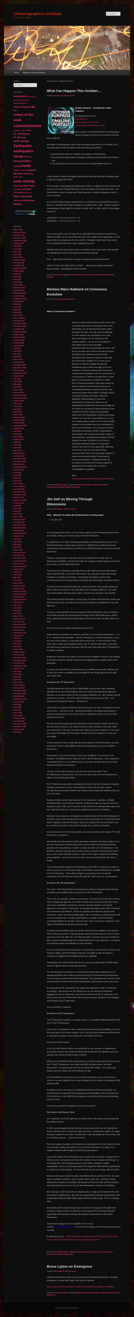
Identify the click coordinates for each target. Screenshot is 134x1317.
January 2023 (18, 321)
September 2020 (20, 373)
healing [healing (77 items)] (17, 166)
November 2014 (19, 528)
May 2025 (17, 252)
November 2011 (19, 627)
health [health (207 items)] (26, 166)
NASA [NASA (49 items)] (15, 177)
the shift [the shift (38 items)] (28, 192)
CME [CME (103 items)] (32, 106)
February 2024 (19, 288)
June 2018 (17, 434)
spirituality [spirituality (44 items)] (17, 189)
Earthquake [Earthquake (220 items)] (22, 146)
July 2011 (17, 638)
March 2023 (18, 315)
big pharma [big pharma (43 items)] (17, 100)
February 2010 (19, 685)
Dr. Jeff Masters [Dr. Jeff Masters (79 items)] (21, 134)
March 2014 (18, 550)
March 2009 (18, 716)
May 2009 (17, 710)
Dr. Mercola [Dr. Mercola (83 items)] (19, 137)
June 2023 (17, 307)
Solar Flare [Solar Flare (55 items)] (18, 186)
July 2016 (17, 473)
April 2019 (17, 412)
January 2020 (18, 392)
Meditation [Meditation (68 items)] (18, 173)
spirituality (76, 487)
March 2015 (18, 517)
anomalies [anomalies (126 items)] (20, 96)
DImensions (51, 1254)
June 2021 (17, 351)
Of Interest (58, 275)
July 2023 (17, 304)
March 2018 (18, 437)
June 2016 (17, 475)
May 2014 (17, 544)
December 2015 (19, 492)
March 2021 (18, 359)
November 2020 (19, 368)
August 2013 (18, 569)
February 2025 (19, 260)
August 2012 (18, 602)
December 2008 (19, 724)
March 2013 (18, 583)
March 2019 (18, 415)
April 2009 (17, 713)
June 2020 (17, 381)
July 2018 (17, 431)
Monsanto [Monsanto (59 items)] (28, 174)
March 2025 (18, 257)
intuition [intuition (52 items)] (16, 170)
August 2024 (18, 271)
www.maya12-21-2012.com (87, 122)
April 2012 (17, 613)
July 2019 (17, 403)
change (79, 275)
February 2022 (19, 337)
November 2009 (19, 693)
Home (16, 73)
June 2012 (17, 608)
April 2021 (17, 357)
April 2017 (17, 448)
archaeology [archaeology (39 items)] (31, 96)
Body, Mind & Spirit (61, 485)
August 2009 (18, 702)
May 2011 (17, 644)
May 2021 (17, 354)
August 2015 (18, 503)
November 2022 (19, 326)
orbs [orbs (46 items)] (20, 177)
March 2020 (18, 390)
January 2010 (18, 688)
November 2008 (19, 726)
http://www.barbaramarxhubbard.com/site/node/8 (93, 479)
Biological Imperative (83, 1293)
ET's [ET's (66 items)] (26, 157)
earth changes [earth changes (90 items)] (21, 141)
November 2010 (19, 660)
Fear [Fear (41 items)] (30, 157)
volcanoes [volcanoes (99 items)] (29, 200)
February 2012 (19, 619)
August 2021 (18, 346)
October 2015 (18, 497)
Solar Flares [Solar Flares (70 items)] (29, 186)
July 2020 (17, 379)
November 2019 (19, 395)
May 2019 (17, 409)
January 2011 (18, 655)
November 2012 (19, 594)
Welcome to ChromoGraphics (34, 73)
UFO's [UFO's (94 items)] (16, 196)
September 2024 (20, 268)
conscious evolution (100, 485)
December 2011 (19, 624)
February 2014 (19, 553)
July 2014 (17, 539)
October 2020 (18, 370)
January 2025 (18, 263)
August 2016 (18, 470)
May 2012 (17, 611)
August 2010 (18, 668)
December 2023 (19, 293)
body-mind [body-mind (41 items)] (17, 103)
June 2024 (17, 277)
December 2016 (19, 459)
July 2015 (17, 506)
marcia (72, 96)
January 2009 (18, 721)
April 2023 (17, 312)
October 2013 (18, 564)
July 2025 (17, 246)
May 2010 (17, 677)
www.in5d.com (81, 119)
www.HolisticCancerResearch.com (90, 125)
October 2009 (18, 696)
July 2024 (17, 274)
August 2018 (18, 428)
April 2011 (17, 646)
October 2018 (18, 423)
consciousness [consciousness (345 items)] (27, 125)
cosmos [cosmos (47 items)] (16, 130)
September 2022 (20, 332)
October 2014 (18, 530)
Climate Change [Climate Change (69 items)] (21, 107)
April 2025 (17, 254)
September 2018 (20, 426)
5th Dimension (95, 1252)
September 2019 (20, 398)
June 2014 (17, 542)
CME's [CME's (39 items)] (15, 110)
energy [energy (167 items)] (18, 156)
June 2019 (17, 406)
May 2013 (17, 577)
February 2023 (19, 318)
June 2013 (17, 575)
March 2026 (18, 230)
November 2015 (19, 495)
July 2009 (17, 704)
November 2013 (19, 561)
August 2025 (18, 243)
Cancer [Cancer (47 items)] (24, 103)
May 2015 (17, 511)
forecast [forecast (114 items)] (18, 161)
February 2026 (19, 232)
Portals (111, 275)
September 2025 (20, 241)
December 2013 (19, 558)
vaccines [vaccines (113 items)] (26, 196)
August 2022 (18, 334)
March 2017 (18, 451)
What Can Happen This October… (74, 91)
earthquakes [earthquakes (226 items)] (23, 151)
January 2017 (18, 456)
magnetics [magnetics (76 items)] (31, 170)
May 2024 (17, 279)
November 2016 (19, 461)
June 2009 (17, 707)
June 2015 (17, 508)
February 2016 (19, 486)
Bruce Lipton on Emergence (69, 1266)
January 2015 (18, 522)
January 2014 (18, 555)
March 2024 (18, 285)
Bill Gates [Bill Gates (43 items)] (25, 100)
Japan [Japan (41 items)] (23, 170)
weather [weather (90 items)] (17, 204)
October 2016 (18, 464)
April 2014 (17, 547)
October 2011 (18, 630)
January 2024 (18, 290)
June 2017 (17, 445)
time (71, 1254)
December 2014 (19, 525)
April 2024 (17, 282)
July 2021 (17, 348)
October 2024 (18, 265)
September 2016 (20, 467)
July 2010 (17, 671)
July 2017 (17, 442)
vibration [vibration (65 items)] (17, 200)
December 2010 (19, 657)
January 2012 (18, 622)
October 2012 (18, 597)
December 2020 (19, 365)
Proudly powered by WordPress (67, 1308)
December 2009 (19, 691)
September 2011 (20, 633)
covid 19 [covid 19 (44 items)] (23, 130)
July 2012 (17, 605)
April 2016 (17, 481)
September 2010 (20, 666)
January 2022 (18, 340)
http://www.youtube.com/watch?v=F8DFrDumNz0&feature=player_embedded (80, 1287)
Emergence (96, 1293)
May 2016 (17, 478)
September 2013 (20, 566)
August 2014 (18, 536)
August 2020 (18, 376)
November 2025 (19, 238)
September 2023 (20, 299)
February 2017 (19, 453)
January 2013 (18, 589)
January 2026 (18, 235)
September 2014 (20, 533)
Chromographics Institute (37, 13)
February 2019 (19, 417)
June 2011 (17, 641)
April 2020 (17, 387)
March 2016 (18, 484)
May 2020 (17, 384)
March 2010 (18, 682)
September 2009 (20, 699)
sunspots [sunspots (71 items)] (26, 189)
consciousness (88, 275)
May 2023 (17, 310)
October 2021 (18, 343)
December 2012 (19, 591)
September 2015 (20, 500)
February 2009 (19, 718)
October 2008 (18, 729)
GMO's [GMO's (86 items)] (28, 161)
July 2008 (17, 732)
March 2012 (18, 616)
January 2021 (18, 362)
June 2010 (17, 674)
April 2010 (17, 680)
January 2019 (18, 420)
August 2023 (18, 301)
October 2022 (18, 329)
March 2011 (18, 649)
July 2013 (17, 572)
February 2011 (19, 652)
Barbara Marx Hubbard (83, 485)
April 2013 (17, 580)
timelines (50, 277)
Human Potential (101, 275)
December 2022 (19, 323)
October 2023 (18, 296)
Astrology (72, 275)
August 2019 (18, 401)
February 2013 (19, 586)
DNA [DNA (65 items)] (29, 130)
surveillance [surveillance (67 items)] (19, 192)
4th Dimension (83, 1252)
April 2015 (17, 514)
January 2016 (18, 489)
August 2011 (18, 635)
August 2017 (18, 439)
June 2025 (17, 249)
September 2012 (20, 599)
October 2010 (18, 663)
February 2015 (19, 520)
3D (76, 1252)
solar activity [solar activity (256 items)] (24, 181)
